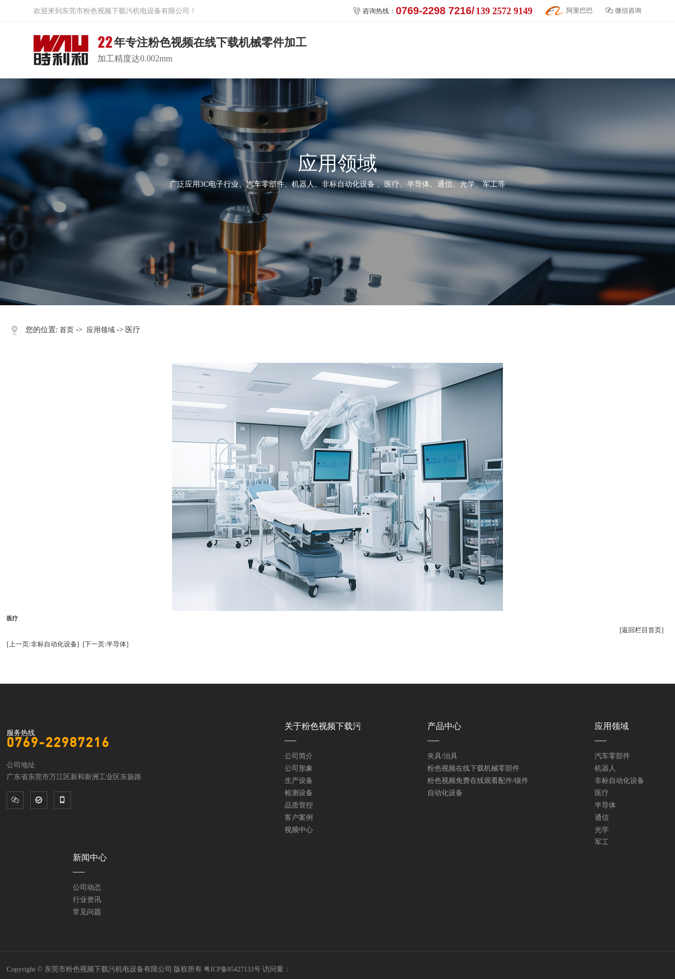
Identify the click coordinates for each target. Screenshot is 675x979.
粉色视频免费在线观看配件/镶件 (477, 780)
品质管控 (299, 805)
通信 (602, 817)
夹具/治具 (442, 756)
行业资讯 (87, 899)
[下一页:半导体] (106, 644)
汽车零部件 (612, 756)
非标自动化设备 (619, 780)
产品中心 (444, 726)
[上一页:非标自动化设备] (43, 644)
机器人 (605, 768)
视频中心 (299, 829)
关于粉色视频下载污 (323, 726)
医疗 (602, 793)
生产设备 (299, 780)
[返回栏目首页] (642, 630)
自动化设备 (445, 793)
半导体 (605, 805)
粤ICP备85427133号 (232, 969)
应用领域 (101, 330)
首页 (67, 330)
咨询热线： (442, 11)
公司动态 (87, 887)
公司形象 (299, 768)
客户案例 (299, 817)
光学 (602, 829)
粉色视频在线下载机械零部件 (473, 768)
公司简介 (299, 756)
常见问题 (87, 912)
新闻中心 (90, 857)
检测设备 (299, 793)
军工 (602, 842)
